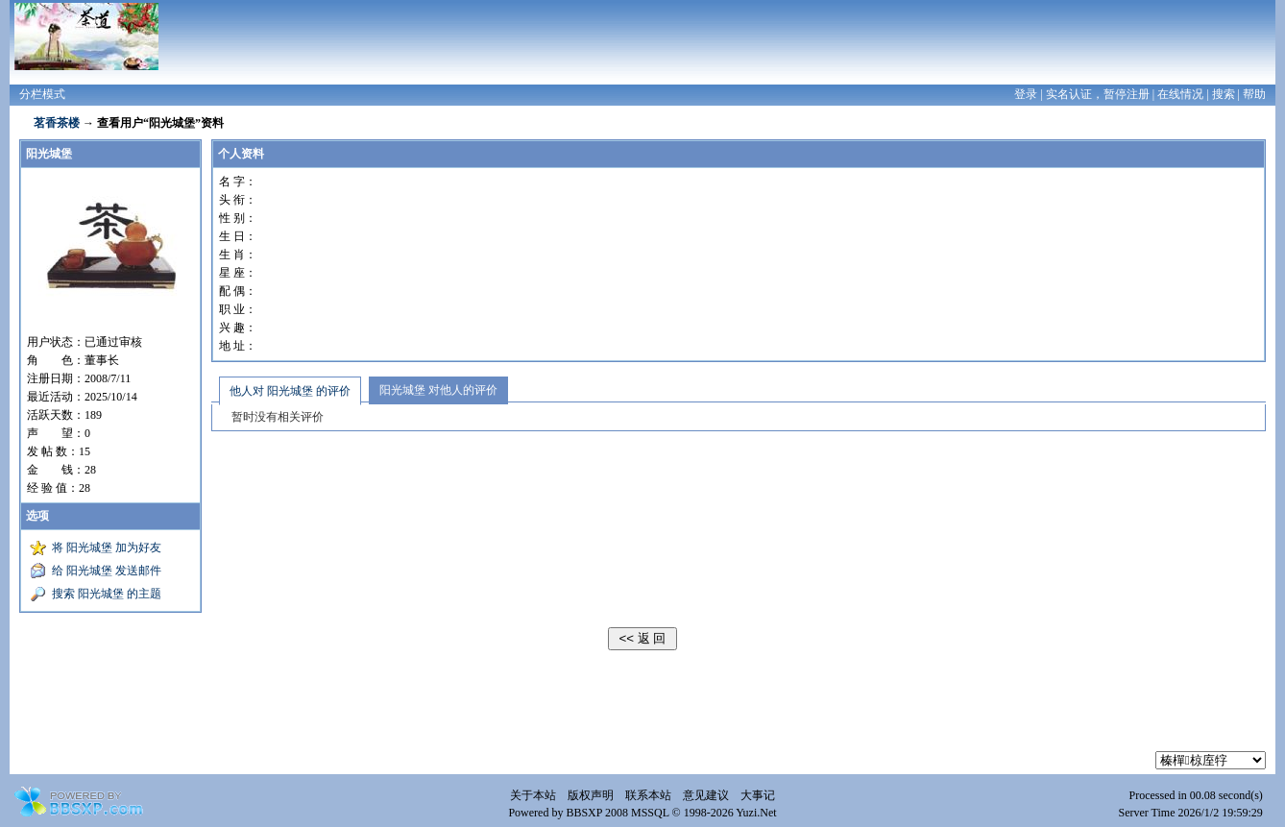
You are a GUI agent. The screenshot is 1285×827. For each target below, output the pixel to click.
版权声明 (591, 795)
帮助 (1254, 94)
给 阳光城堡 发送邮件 (106, 570)
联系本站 (648, 795)
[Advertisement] (642, 708)
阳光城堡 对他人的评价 (438, 390)
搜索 (1223, 94)
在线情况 (1180, 94)
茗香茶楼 (57, 123)
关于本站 (533, 795)
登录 (1025, 94)
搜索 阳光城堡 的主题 (106, 593)
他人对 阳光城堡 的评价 (290, 391)
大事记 (757, 795)
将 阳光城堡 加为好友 (106, 547)
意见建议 (706, 795)
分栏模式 (42, 94)
